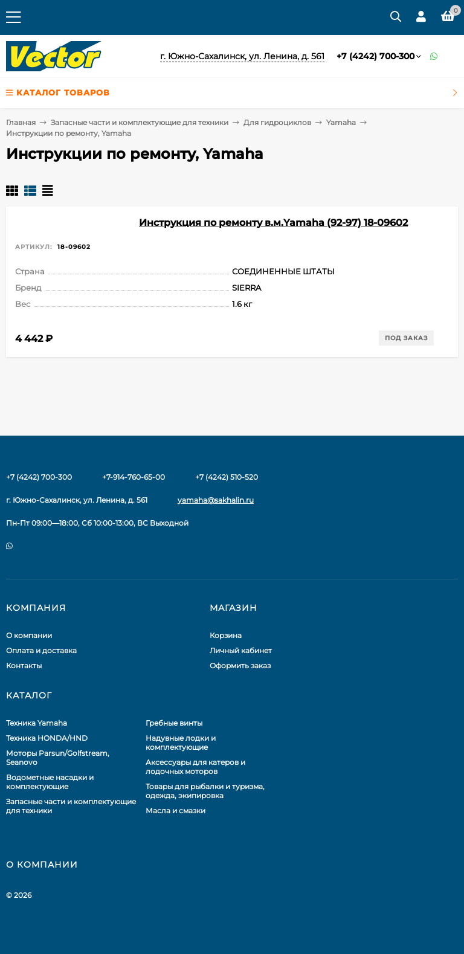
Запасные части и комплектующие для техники (139, 122)
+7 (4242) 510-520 (226, 477)
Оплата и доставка (41, 650)
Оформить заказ (240, 665)
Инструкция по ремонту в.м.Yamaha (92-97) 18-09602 (273, 222)
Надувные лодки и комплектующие (181, 742)
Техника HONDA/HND (47, 738)
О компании (29, 635)
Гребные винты (174, 722)
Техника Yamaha (36, 722)
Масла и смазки (175, 810)
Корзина (226, 635)
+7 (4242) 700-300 (375, 56)
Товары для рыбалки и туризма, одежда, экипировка (205, 791)
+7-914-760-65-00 (133, 477)
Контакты (24, 665)
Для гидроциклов (277, 122)
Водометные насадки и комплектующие (50, 782)
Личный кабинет (241, 650)
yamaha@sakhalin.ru (216, 499)
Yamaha (341, 122)
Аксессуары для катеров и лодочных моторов (195, 767)
